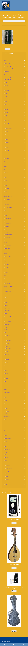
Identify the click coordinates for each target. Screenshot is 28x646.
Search (14, 644)
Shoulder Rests (7, 107)
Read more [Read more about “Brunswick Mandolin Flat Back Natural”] (14, 567)
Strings (6, 185)
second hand (5, 289)
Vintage (5, 425)
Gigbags (6, 180)
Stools (6, 270)
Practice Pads (7, 163)
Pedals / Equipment (7, 368)
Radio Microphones (7, 379)
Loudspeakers (7, 349)
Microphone (7, 297)
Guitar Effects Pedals (8, 232)
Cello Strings (7, 88)
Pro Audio (6, 378)
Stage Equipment (6, 299)
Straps (6, 183)
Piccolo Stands (7, 455)
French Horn (7, 134)
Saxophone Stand (7, 482)
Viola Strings (6, 115)
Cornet (7, 131)
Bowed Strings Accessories (8, 79)
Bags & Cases (9, 340)
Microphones (7, 311)
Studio (7, 362)
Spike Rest (6, 109)
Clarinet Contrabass (9, 468)
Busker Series (8, 367)
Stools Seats (6, 272)
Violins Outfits (7, 123)
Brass (4, 125)
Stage (4, 294)
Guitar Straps (7, 235)
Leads (6, 332)
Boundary (7, 356)
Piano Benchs (7, 269)
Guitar (7, 338)
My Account (4, 644)
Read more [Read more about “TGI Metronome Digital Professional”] (14, 522)
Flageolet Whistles (7, 398)
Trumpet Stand (8, 147)
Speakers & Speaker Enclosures (9, 326)
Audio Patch (7, 337)
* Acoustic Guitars (7, 199)
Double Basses (7, 99)
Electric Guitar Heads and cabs (9, 69)
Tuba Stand (7, 150)
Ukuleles (6, 193)
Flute (4, 167)
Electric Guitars (7, 224)
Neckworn (7, 359)
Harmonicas (5, 253)
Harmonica (5, 242)
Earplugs (6, 302)
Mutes (6, 101)
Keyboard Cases (7, 264)
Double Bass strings (7, 96)
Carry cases (6, 243)
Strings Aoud (6, 191)
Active (7, 351)
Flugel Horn (5, 166)
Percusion (6, 370)
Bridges (6, 82)
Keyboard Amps (7, 262)
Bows (5, 80)
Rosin (6, 104)
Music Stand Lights (7, 283)
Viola (4, 427)
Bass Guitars (6, 213)
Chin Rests (6, 93)
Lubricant (6, 305)
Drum (4, 161)
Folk (4, 169)
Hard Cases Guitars (7, 237)
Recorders (6, 457)
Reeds (6, 460)
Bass (5, 210)
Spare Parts (6, 250)
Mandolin (6, 182)
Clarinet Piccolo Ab (8, 471)
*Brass (6, 126)
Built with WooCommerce (7, 641)
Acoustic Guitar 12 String (8, 207)
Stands (6, 327)
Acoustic (6, 202)
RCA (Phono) (8, 346)
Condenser (7, 357)
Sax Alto (7, 474)
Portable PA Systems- (8, 375)
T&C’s (2, 641)
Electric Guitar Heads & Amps (9, 68)
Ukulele (7, 408)
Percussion (6, 373)
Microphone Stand (7, 310)
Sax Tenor (7, 479)
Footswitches (7, 71)
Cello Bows (6, 85)
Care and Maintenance (9, 128)
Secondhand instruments (7, 291)
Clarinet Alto (8, 463)
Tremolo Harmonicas (8, 251)
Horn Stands (7, 136)
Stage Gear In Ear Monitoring (8, 384)
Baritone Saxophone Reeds (8, 433)
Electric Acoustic (6, 164)
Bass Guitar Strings (7, 212)
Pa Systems (6, 365)
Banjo (4, 74)
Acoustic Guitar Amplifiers (8, 61)
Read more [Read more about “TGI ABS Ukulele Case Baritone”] (14, 631)
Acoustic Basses (7, 205)
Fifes (5, 444)
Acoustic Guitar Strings (9, 201)
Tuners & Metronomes (8, 256)
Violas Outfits (7, 117)
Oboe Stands (6, 454)
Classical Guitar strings (8, 218)
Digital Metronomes (8, 417)
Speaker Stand (7, 324)
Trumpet (7, 145)
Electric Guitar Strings (8, 223)
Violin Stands (7, 118)
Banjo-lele (6, 172)
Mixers (6, 313)
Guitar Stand (5, 194)
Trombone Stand (8, 144)
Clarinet (6, 441)
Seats (5, 381)
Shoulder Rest (7, 106)
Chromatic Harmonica (8, 245)
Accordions (5, 58)
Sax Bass (7, 476)
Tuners (6, 419)
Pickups (6, 240)
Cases (7, 129)
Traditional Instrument (7, 392)
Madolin (5, 275)
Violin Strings (7, 120)
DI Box (6, 300)
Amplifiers (5, 60)
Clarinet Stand (7, 443)
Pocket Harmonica (7, 248)
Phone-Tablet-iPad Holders (9, 316)
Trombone (5, 414)
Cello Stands (6, 87)
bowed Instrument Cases (8, 77)
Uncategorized (6, 424)
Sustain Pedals (7, 273)
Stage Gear (5, 329)
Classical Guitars (7, 220)
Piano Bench (6, 267)
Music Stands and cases (7, 280)
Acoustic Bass (7, 204)
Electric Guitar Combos (8, 66)
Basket (21, 644)
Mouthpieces (8, 137)
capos (6, 175)
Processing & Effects (8, 321)
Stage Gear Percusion (7, 386)
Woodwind (5, 432)
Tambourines (7, 387)
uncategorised (6, 422)
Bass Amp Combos (7, 63)
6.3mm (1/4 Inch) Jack (9, 335)
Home (5, 254)
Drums (6, 278)
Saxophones (5, 288)
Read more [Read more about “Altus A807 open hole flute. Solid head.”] (7, 49)
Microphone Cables (7, 308)
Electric (6, 221)
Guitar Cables (7, 231)
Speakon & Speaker (8, 348)
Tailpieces (6, 112)
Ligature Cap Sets (7, 449)
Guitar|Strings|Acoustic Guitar (8, 196)
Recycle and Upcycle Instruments (8, 286)
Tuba (6, 148)
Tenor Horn (7, 142)
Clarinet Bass (8, 465)
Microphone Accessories (8, 307)
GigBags (6, 229)
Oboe (6, 473)
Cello (4, 153)
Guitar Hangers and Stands (8, 234)
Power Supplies (7, 319)
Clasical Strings (6, 156)
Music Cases (6, 281)
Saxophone (6, 481)
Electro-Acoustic (7, 226)
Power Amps (6, 318)
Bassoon (6, 435)
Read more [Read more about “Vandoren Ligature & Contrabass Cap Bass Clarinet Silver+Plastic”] (14, 590)
